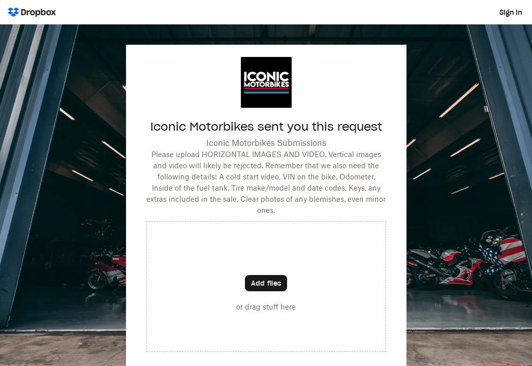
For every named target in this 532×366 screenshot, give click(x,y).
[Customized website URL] (266, 105)
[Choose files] (266, 283)
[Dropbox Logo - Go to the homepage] (31, 12)
